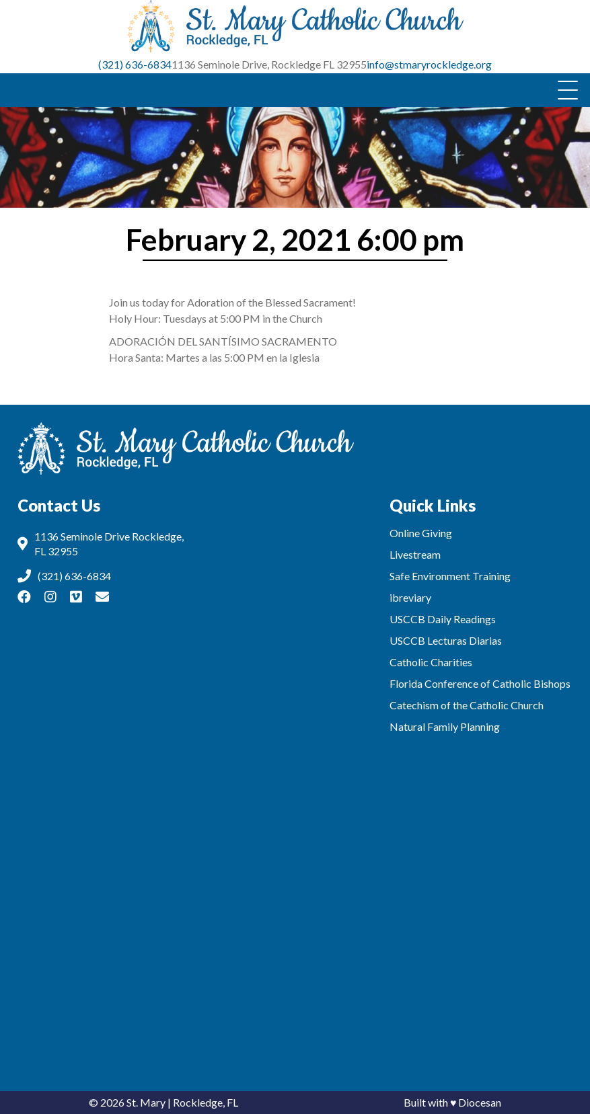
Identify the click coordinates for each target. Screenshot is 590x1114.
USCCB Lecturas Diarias (446, 640)
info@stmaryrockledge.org (429, 64)
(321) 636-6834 (135, 64)
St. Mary (145, 1102)
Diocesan (479, 1102)
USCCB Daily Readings (443, 618)
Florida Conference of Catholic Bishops (480, 683)
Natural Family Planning (445, 726)
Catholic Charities (431, 661)
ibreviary (410, 597)
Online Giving (421, 532)
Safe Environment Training (450, 575)
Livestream (415, 554)
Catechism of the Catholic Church (467, 705)
